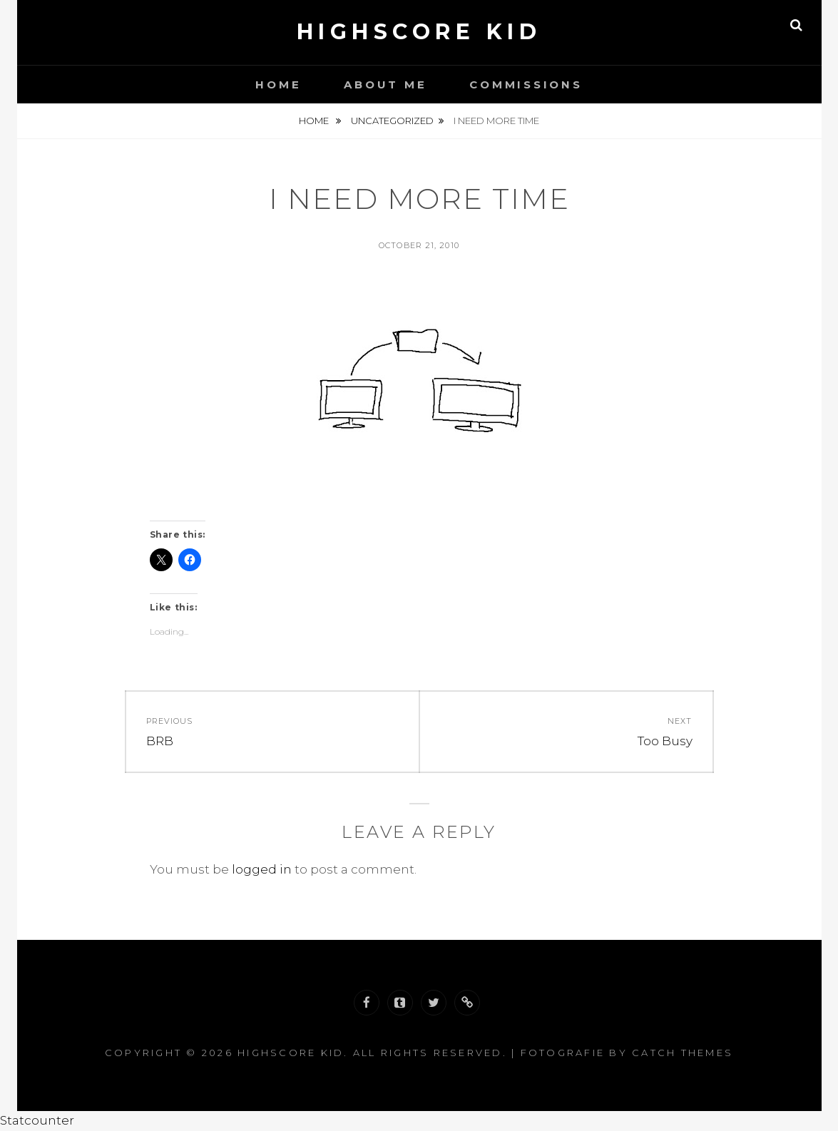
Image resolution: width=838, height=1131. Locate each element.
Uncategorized (392, 120)
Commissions (525, 84)
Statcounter (37, 1120)
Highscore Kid (419, 32)
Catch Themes (682, 1052)
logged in (262, 869)
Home (278, 84)
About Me (385, 84)
